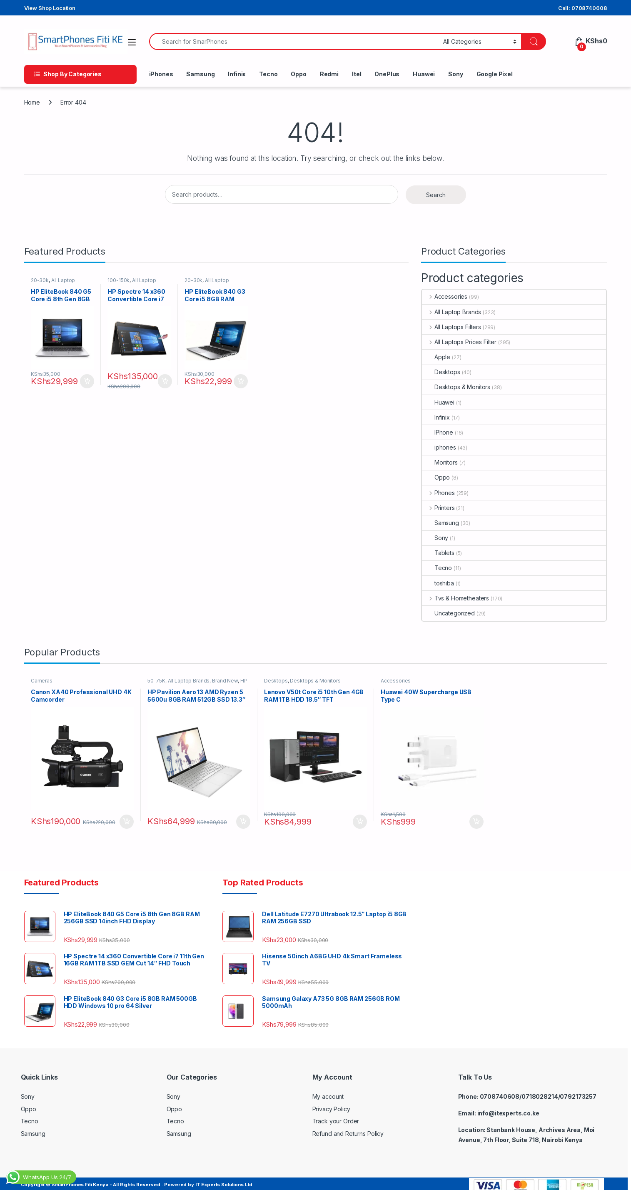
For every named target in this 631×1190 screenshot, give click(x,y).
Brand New (228, 683)
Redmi (329, 74)
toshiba (438, 583)
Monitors (440, 462)
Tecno (268, 74)
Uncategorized (448, 613)
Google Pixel (494, 74)
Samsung (200, 74)
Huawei (424, 74)
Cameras (44, 683)
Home (32, 102)
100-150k (122, 282)
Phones (438, 492)
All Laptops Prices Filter (459, 341)
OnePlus (386, 74)
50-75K (159, 683)
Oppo (298, 74)
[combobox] (294, 41)
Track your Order (335, 1116)
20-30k (43, 282)
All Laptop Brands (451, 311)
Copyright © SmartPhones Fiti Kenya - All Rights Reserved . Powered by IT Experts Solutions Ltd (137, 1180)
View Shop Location (49, 8)
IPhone (437, 432)
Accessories (444, 296)
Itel (356, 74)
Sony (455, 74)
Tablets (438, 552)
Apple (436, 356)
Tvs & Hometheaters (455, 598)
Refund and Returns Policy (348, 1128)
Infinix (237, 74)
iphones (439, 447)
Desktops (441, 371)
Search (436, 194)
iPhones (161, 74)
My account (328, 1091)
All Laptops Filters (451, 326)
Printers (438, 507)
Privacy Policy (331, 1104)
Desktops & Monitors (456, 386)
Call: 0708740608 (582, 8)
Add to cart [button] (88, 377)
